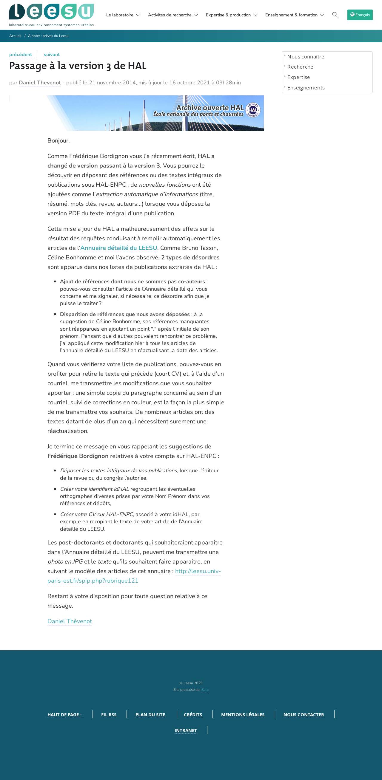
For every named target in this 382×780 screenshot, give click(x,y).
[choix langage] (360, 15)
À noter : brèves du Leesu (48, 35)
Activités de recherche (171, 15)
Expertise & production (233, 15)
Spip (205, 689)
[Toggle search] (337, 15)
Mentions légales (242, 714)
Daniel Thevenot (40, 82)
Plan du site (150, 714)
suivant (52, 54)
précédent (20, 54)
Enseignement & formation (299, 15)
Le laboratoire (114, 15)
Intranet (186, 730)
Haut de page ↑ (64, 714)
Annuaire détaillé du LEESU (118, 248)
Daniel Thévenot (69, 621)
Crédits (193, 714)
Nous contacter (304, 714)
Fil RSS (108, 714)
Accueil (15, 35)
